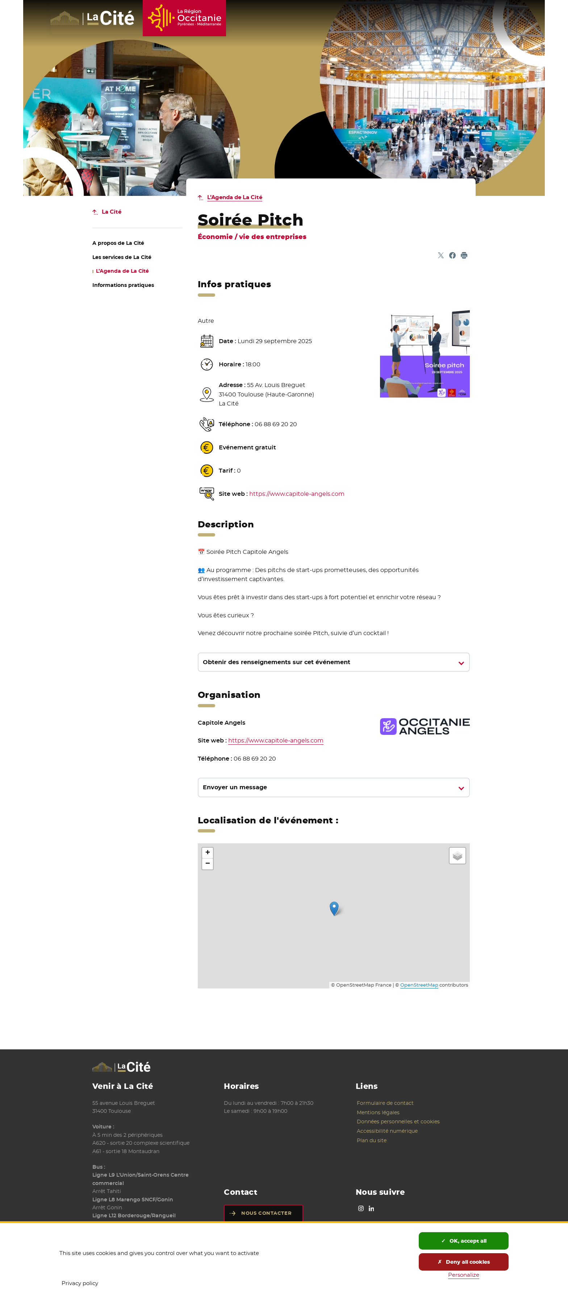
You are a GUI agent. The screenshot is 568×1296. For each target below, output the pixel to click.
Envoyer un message (235, 787)
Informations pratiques (123, 285)
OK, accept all (463, 1241)
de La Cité (118, 243)
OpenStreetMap (419, 985)
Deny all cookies (464, 1262)
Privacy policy (80, 1283)
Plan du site (372, 1140)
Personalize (463, 1274)
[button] (334, 908)
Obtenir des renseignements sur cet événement (276, 662)
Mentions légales (378, 1112)
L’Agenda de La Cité (234, 197)
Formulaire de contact (385, 1103)
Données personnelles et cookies (398, 1121)
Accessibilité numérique (387, 1131)
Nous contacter (266, 1213)
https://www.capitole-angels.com (296, 493)
